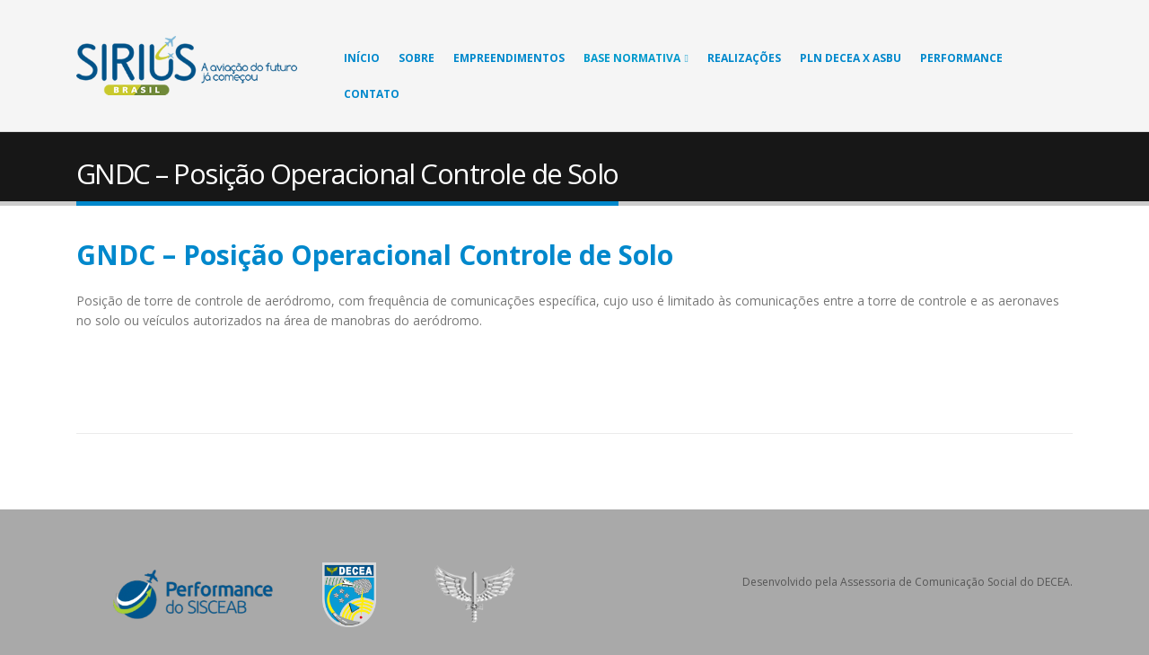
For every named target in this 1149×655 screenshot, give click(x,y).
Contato (371, 94)
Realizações (744, 58)
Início (362, 58)
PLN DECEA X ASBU (850, 58)
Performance (961, 58)
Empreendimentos (509, 58)
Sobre (416, 58)
